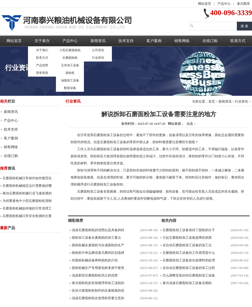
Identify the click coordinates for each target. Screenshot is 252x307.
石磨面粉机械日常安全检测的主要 (27, 216)
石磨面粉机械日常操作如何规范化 (27, 178)
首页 (211, 101)
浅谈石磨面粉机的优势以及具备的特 (98, 230)
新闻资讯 (98, 41)
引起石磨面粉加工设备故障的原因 (187, 237)
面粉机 (70, 73)
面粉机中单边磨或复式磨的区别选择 (98, 253)
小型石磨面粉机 (70, 50)
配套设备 (70, 88)
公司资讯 (98, 50)
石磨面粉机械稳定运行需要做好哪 (27, 186)
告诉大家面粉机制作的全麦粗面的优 (98, 290)
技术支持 (126, 41)
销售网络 (182, 41)
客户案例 (154, 41)
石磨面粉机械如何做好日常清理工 (27, 208)
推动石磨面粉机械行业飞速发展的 (27, 193)
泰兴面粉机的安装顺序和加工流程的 (98, 283)
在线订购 (209, 41)
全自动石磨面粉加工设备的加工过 (187, 245)
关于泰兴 (42, 41)
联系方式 (42, 57)
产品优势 (42, 65)
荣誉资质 (42, 73)
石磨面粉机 (70, 57)
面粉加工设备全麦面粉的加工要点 (96, 237)
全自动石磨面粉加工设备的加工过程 (189, 268)
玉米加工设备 (70, 65)
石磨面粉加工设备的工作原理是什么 (189, 253)
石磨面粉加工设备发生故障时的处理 (189, 260)
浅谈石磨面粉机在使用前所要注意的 (98, 298)
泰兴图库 (243, 4)
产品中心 (224, 4)
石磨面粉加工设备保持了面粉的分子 (189, 230)
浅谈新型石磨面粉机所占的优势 (95, 275)
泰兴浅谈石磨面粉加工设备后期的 (187, 283)
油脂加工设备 (70, 80)
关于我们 (42, 50)
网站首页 (204, 4)
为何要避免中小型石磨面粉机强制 (27, 201)
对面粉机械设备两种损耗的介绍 (95, 260)
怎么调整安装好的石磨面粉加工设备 (189, 275)
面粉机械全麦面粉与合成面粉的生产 (98, 245)
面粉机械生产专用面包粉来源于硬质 (98, 268)
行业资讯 (98, 57)
